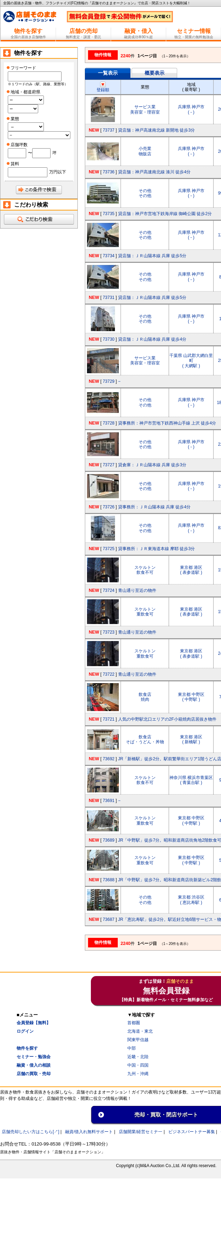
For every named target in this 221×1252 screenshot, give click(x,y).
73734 (108, 255)
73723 (108, 632)
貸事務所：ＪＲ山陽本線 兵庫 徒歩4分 (154, 506)
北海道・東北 (140, 1031)
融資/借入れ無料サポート (89, 1131)
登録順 (103, 87)
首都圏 (133, 1022)
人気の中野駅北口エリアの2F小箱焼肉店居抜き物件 (167, 719)
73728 (108, 423)
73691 (108, 800)
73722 (108, 674)
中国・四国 (138, 1065)
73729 (108, 381)
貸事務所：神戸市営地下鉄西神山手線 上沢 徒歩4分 (167, 423)
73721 (108, 719)
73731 (108, 297)
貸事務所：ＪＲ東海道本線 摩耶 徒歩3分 (156, 548)
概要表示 (154, 73)
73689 (108, 840)
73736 (108, 171)
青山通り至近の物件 (137, 590)
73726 (108, 506)
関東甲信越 (138, 1039)
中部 (131, 1048)
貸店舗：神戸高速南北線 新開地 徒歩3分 (156, 130)
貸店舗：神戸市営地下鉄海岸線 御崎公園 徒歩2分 (165, 213)
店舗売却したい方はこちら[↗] (30, 1131)
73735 (108, 213)
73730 (108, 339)
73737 (108, 130)
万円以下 (57, 171)
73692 (108, 758)
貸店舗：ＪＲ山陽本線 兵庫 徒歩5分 (152, 255)
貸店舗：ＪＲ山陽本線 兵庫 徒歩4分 (152, 339)
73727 (108, 464)
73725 (108, 548)
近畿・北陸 (138, 1056)
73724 (108, 590)
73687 (108, 919)
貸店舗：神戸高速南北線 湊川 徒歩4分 (154, 171)
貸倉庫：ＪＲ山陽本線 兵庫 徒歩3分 (152, 464)
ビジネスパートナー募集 (191, 1131)
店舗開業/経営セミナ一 (140, 1131)
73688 (108, 879)
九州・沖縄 (138, 1073)
